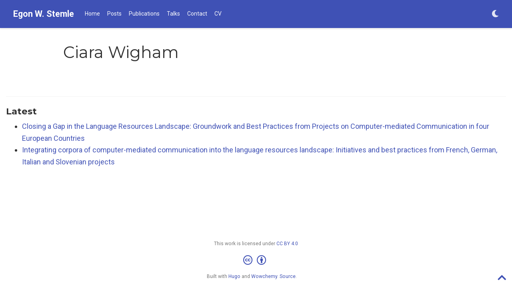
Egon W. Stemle (43, 14)
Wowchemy (264, 276)
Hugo (234, 276)
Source (288, 276)
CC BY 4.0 (287, 243)
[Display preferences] (495, 14)
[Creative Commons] (256, 260)
